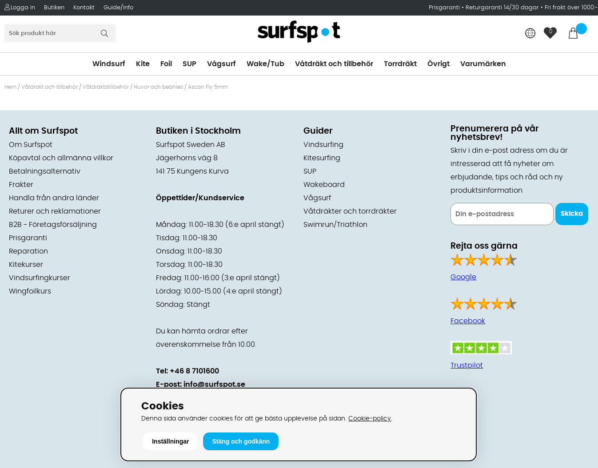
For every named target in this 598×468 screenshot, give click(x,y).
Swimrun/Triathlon (335, 224)
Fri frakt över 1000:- (571, 8)
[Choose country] (530, 34)
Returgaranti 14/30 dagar (502, 8)
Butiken (54, 8)
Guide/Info (118, 8)
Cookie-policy (369, 418)
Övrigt (438, 63)
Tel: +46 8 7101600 (187, 371)
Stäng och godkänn (241, 441)
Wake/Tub (265, 63)
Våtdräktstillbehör (106, 87)
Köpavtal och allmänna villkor (61, 158)
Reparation (28, 251)
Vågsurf (221, 63)
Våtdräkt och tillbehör (334, 63)
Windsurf (108, 63)
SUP (189, 63)
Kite (143, 63)
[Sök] (60, 33)
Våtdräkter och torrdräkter (350, 211)
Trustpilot (466, 365)
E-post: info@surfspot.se (200, 384)
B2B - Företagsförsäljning (53, 224)
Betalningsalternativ (44, 171)
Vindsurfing (323, 144)
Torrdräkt (400, 63)
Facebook (467, 321)
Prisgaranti (445, 8)
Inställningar (170, 441)
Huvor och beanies (158, 87)
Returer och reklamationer (55, 211)
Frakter (21, 184)
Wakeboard (324, 184)
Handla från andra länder (54, 198)
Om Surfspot (30, 144)
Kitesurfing (321, 158)
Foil (166, 63)
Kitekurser (26, 264)
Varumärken (483, 63)
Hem (10, 87)
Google (463, 277)
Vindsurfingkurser (39, 278)
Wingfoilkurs (30, 291)
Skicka (572, 213)
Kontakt (84, 8)
